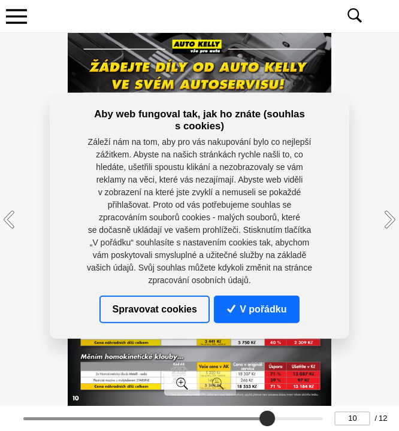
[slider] (267, 418)
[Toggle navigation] (16, 16)
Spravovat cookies (155, 308)
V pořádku (257, 308)
